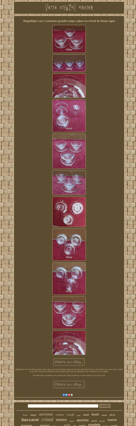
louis (95, 414)
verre (112, 419)
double (104, 415)
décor (112, 415)
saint (86, 414)
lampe (33, 415)
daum (25, 415)
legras (102, 421)
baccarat (30, 419)
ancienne (46, 414)
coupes (71, 421)
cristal (47, 419)
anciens (83, 420)
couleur (60, 414)
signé (78, 415)
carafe (70, 414)
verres (61, 419)
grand (94, 421)
